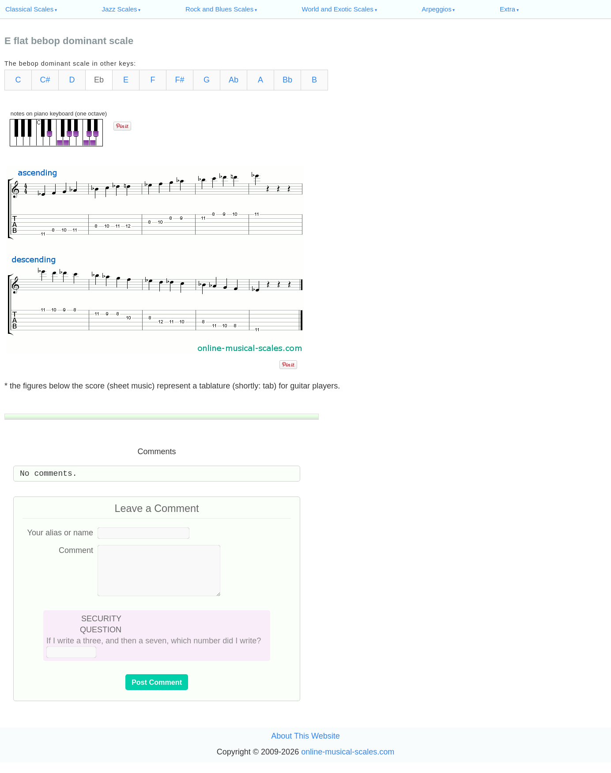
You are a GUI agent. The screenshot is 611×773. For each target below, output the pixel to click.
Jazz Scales (119, 9)
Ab (233, 79)
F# (179, 79)
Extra (507, 9)
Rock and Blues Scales (219, 9)
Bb (287, 79)
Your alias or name (60, 532)
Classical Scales (29, 9)
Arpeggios (437, 9)
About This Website (305, 746)
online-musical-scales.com (347, 762)
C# (45, 79)
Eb (99, 79)
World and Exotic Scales (337, 9)
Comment (76, 550)
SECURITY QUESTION (100, 635)
